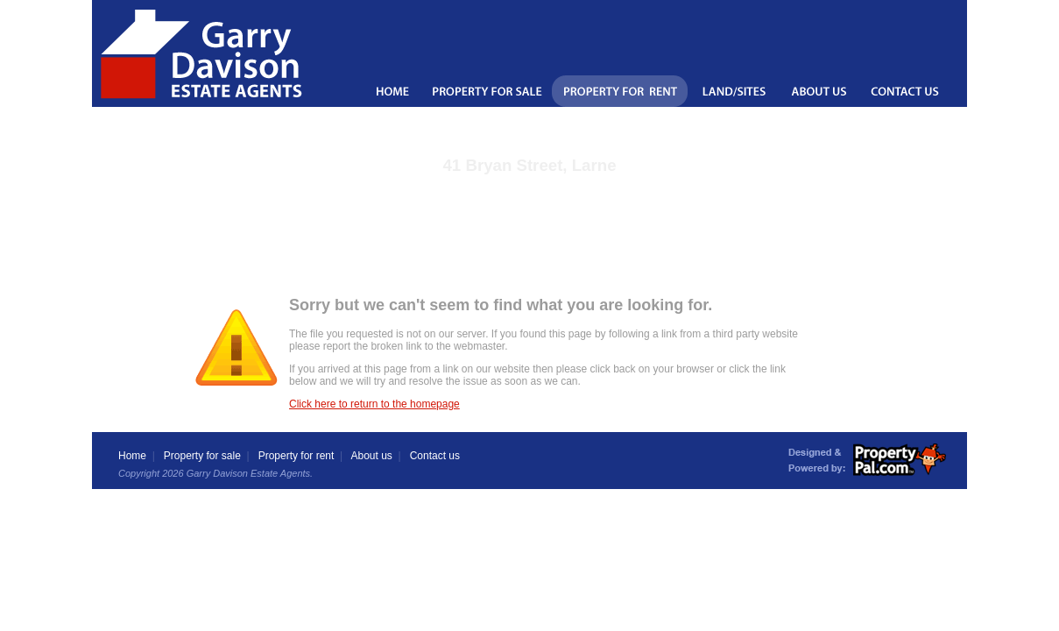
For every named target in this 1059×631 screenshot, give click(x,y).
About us (371, 456)
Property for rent (296, 456)
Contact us (435, 456)
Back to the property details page (529, 188)
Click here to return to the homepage (374, 404)
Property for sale (202, 456)
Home (132, 456)
